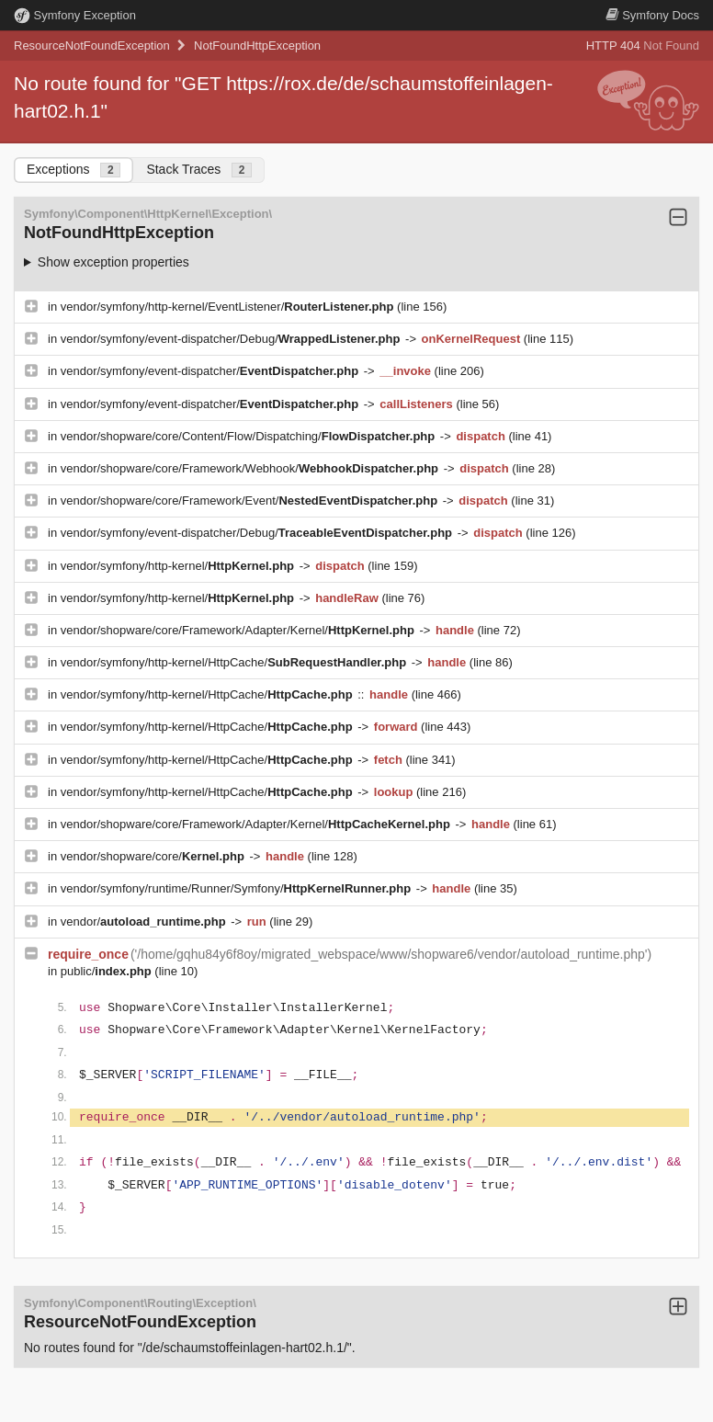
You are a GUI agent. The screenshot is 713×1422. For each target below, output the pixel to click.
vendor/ (145, 921)
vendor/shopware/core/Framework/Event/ (251, 500)
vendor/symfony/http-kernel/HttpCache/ (235, 662)
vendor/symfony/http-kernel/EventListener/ (229, 306)
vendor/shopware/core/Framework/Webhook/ (251, 468)
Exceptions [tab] (73, 169)
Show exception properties (113, 262)
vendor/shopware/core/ (154, 856)
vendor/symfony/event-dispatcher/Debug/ (232, 339)
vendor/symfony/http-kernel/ (179, 566)
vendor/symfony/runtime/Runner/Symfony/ (237, 888)
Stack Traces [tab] (199, 169)
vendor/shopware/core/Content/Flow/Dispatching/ (249, 436)
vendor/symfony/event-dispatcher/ (211, 371)
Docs (652, 15)
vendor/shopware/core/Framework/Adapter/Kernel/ (239, 630)
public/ (108, 971)
